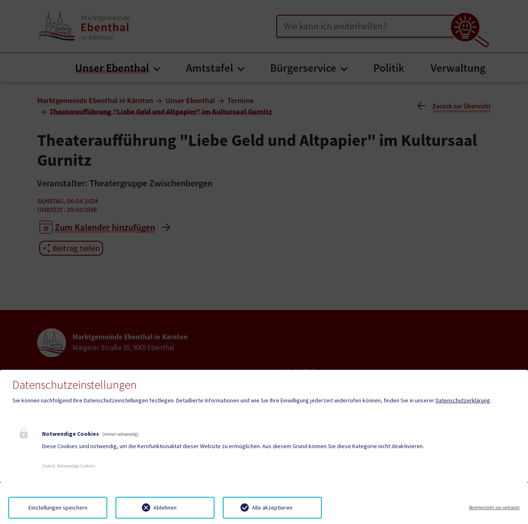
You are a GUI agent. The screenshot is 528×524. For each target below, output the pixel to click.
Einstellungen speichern (57, 507)
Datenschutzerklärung (463, 400)
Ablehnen (165, 507)
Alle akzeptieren (272, 507)
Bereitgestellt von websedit (494, 507)
